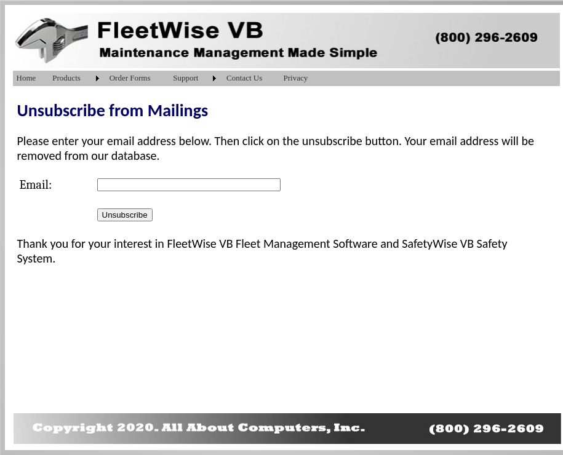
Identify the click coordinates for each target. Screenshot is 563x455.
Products (66, 77)
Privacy (296, 77)
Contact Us (244, 77)
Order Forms (130, 77)
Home (26, 77)
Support (185, 77)
